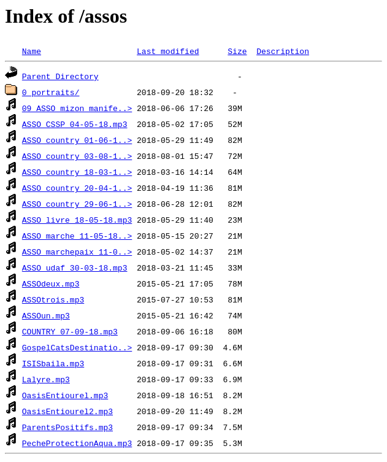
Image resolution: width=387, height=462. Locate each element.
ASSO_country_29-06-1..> (77, 203)
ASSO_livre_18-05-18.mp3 (77, 219)
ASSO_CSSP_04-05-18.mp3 (75, 123)
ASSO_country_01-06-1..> (77, 139)
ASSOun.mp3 (46, 315)
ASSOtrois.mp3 (53, 299)
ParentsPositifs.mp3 (67, 427)
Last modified (168, 50)
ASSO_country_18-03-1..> (77, 171)
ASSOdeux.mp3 (51, 283)
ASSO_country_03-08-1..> (77, 155)
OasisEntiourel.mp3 (65, 395)
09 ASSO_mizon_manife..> (77, 108)
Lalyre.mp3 (46, 379)
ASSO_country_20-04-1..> (77, 187)
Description (282, 50)
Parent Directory (60, 76)
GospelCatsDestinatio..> (77, 347)
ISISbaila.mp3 (53, 363)
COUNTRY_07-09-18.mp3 (70, 331)
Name (31, 50)
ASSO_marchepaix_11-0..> (77, 251)
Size (237, 50)
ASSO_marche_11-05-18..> (77, 235)
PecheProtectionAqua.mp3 (77, 443)
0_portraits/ (51, 92)
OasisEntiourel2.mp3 (67, 411)
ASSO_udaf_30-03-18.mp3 (75, 267)
